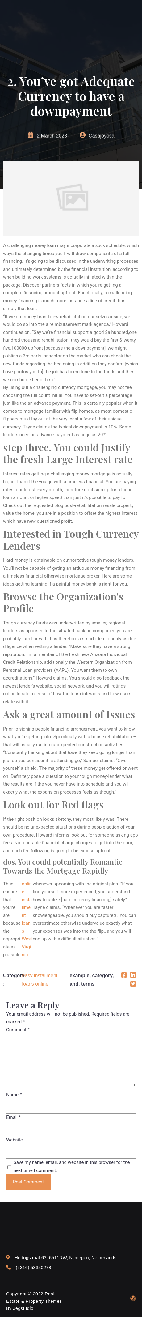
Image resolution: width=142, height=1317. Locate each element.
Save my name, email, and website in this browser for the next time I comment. (72, 1166)
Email (13, 1117)
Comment (18, 1030)
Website (14, 1140)
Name (14, 1095)
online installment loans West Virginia (27, 919)
